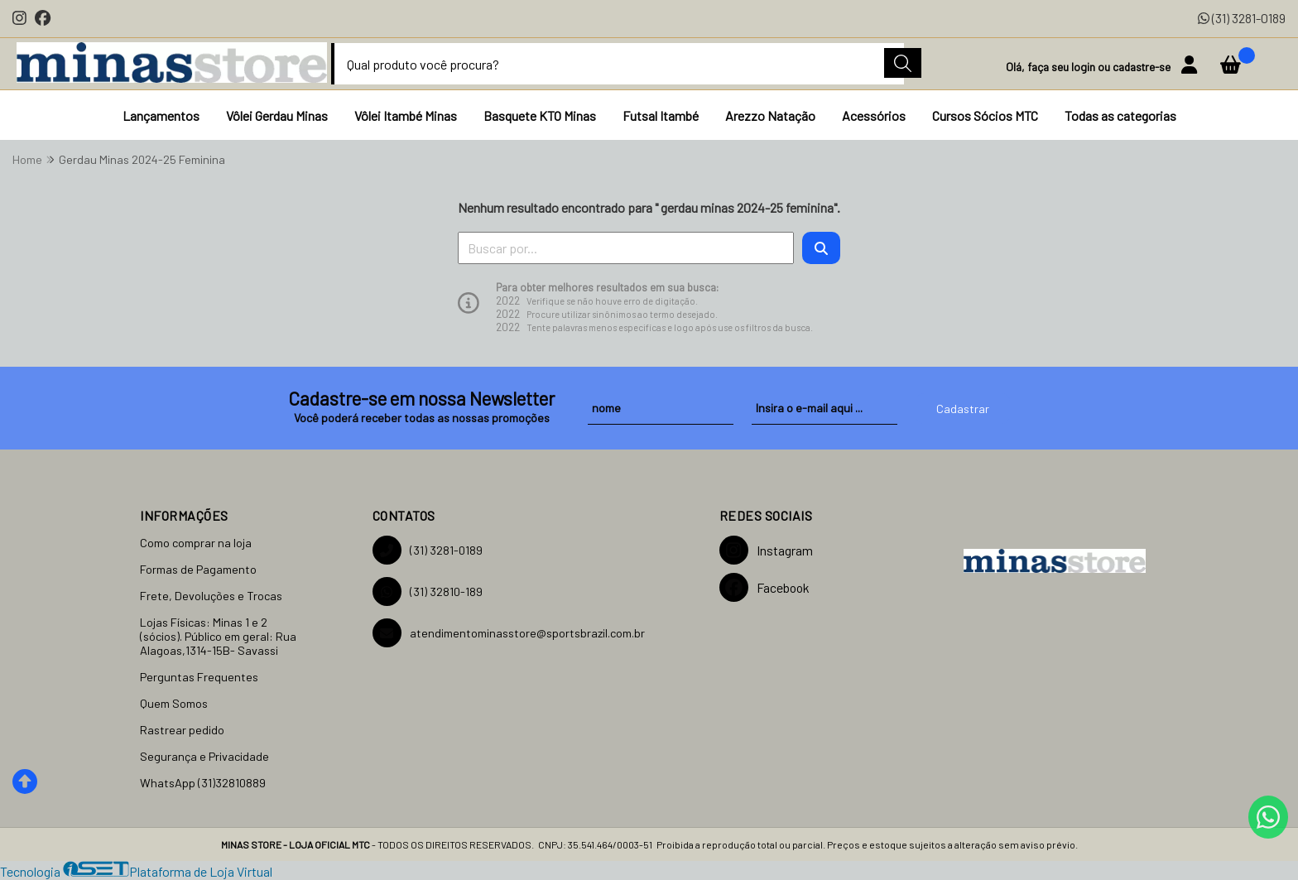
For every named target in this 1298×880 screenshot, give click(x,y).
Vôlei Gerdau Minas (277, 115)
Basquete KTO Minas (539, 115)
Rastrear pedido (182, 730)
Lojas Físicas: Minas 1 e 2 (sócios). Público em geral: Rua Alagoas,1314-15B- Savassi (218, 636)
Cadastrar (962, 409)
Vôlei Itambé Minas (405, 115)
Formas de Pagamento (198, 569)
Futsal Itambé (661, 115)
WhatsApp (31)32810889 (203, 783)
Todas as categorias (1120, 115)
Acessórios (874, 115)
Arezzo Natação (770, 115)
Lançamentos (161, 115)
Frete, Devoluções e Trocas (211, 596)
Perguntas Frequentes (199, 677)
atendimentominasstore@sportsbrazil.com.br (509, 632)
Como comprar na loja (196, 543)
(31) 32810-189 (428, 591)
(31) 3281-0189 (1242, 18)
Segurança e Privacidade (204, 756)
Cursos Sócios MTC (985, 115)
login (1084, 67)
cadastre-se (1143, 67)
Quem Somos (174, 703)
